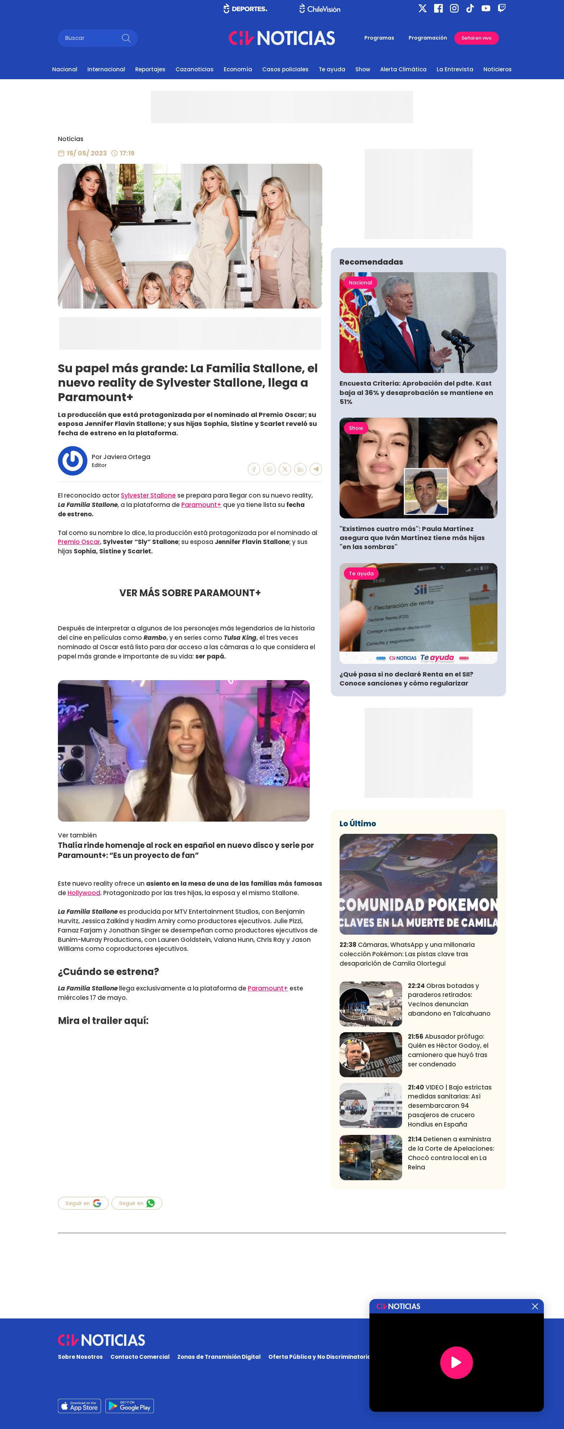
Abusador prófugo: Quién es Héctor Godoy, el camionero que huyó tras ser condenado (448, 1156)
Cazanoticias (195, 69)
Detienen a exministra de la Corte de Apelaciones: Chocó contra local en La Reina (451, 1259)
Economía (238, 69)
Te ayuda (332, 69)
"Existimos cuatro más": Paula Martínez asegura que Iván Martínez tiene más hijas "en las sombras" (412, 644)
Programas (379, 37)
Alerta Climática (403, 69)
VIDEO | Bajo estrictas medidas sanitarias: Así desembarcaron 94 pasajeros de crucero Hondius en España (450, 1212)
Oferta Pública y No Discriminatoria (319, 1357)
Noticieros (497, 69)
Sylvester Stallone (148, 495)
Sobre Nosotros (80, 1357)
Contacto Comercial (140, 1357)
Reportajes (150, 69)
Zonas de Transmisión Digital (219, 1357)
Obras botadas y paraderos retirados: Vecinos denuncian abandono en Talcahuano (449, 1106)
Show (362, 69)
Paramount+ (201, 504)
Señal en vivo (476, 38)
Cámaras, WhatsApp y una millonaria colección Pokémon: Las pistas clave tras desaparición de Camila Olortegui (407, 1060)
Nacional (64, 69)
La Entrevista (455, 69)
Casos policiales (285, 69)
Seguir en (83, 1203)
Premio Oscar (79, 542)
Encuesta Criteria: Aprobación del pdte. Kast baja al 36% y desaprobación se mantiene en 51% (416, 498)
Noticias (70, 139)
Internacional (106, 69)
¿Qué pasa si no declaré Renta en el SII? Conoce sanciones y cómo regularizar (406, 785)
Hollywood (84, 893)
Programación (428, 37)
